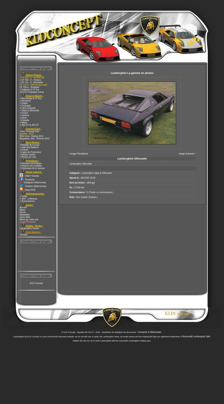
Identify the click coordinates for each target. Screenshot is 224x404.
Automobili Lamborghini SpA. (196, 336)
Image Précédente (79, 154)
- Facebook (27, 179)
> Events (24, 150)
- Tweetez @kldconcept (33, 186)
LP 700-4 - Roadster (29, 87)
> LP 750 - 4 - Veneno (30, 80)
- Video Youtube (29, 176)
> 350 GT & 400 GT (29, 125)
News (22, 210)
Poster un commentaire (100, 192)
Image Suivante (186, 154)
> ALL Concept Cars (29, 131)
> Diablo (24, 103)
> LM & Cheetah (28, 108)
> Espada (24, 120)
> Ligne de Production (30, 152)
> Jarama (24, 115)
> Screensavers (27, 201)
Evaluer (92, 197)
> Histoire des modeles (31, 166)
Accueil (23, 207)
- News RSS (27, 190)
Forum (23, 212)
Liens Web (25, 217)
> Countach (25, 105)
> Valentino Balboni (29, 147)
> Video (23, 196)
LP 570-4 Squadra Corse (32, 92)
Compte (23, 234)
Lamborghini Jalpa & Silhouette (97, 173)
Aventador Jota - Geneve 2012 (34, 138)
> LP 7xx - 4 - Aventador (31, 82)
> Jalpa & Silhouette (29, 110)
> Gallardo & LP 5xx (29, 89)
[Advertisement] (36, 258)
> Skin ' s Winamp (28, 199)
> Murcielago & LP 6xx (31, 98)
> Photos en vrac (28, 157)
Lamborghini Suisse (29, 228)
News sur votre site (29, 219)
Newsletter (25, 215)
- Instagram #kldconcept (33, 182)
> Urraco (24, 113)
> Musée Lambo (27, 154)
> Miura (23, 122)
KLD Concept (36, 283)
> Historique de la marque (32, 168)
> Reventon (25, 101)
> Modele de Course (29, 145)
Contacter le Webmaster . (150, 332)
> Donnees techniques (31, 163)
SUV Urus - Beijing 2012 (31, 136)
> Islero (23, 118)
